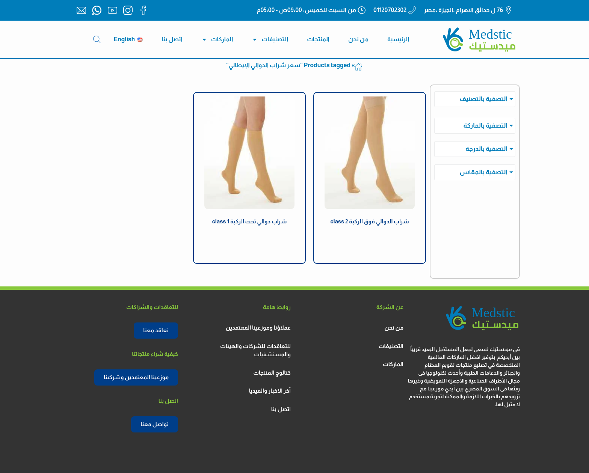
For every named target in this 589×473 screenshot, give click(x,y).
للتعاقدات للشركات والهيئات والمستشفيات (255, 350)
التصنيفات (270, 39)
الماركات (217, 39)
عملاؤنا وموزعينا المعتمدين (258, 327)
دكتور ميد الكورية (370, 238)
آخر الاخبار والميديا (270, 390)
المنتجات (318, 39)
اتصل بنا (172, 39)
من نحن (358, 39)
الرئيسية (398, 39)
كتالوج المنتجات (272, 372)
